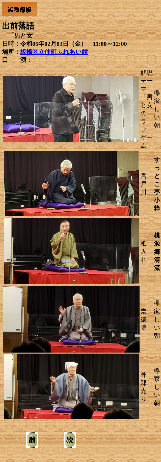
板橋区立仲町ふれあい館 (54, 52)
